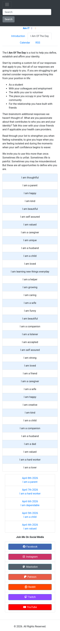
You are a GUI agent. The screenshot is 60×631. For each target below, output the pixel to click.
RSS (38, 42)
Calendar (25, 42)
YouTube (30, 607)
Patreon (30, 576)
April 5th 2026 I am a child (30, 515)
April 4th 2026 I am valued (30, 526)
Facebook (30, 546)
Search (8, 19)
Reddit (30, 586)
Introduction (18, 36)
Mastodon (30, 566)
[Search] (27, 12)
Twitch (30, 597)
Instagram (30, 556)
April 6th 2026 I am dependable (30, 503)
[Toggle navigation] (7, 4)
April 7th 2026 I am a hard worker (30, 491)
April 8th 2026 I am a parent (30, 480)
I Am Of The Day (39, 36)
